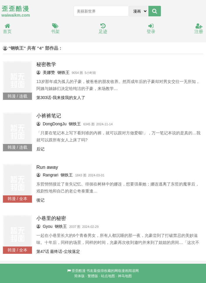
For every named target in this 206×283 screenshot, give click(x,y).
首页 (7, 29)
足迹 (103, 29)
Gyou (47, 226)
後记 (40, 200)
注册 (198, 29)
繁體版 (93, 276)
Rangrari (50, 175)
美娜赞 (49, 72)
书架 (55, 29)
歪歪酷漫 (79, 271)
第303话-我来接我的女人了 (60, 97)
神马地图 (125, 276)
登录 (151, 29)
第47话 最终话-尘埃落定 (58, 251)
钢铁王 (63, 72)
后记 (40, 149)
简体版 (79, 276)
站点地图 (108, 276)
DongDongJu (55, 123)
